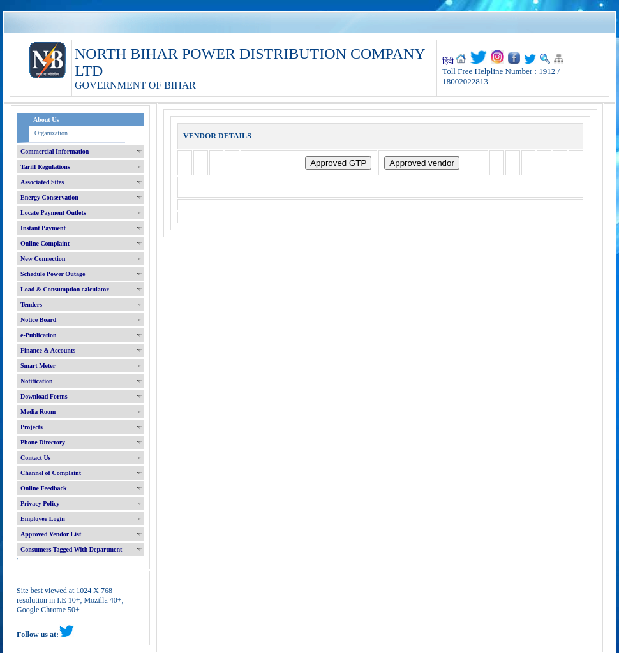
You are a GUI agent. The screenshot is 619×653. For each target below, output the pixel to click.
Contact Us (35, 457)
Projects (31, 426)
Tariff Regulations (45, 166)
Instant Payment (43, 227)
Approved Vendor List (50, 534)
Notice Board (38, 319)
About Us (46, 119)
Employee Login (42, 518)
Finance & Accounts (47, 350)
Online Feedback (43, 488)
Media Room (38, 411)
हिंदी (448, 61)
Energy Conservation (49, 197)
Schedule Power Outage (52, 273)
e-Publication (38, 335)
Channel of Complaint (50, 472)
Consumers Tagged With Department (71, 549)
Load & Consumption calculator (64, 289)
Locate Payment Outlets (53, 212)
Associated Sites (42, 182)
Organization (51, 132)
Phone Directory (42, 442)
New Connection (42, 258)
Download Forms (44, 396)
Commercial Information (54, 151)
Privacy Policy (39, 503)
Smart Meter (38, 365)
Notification (36, 381)
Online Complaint (45, 243)
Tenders (31, 304)
